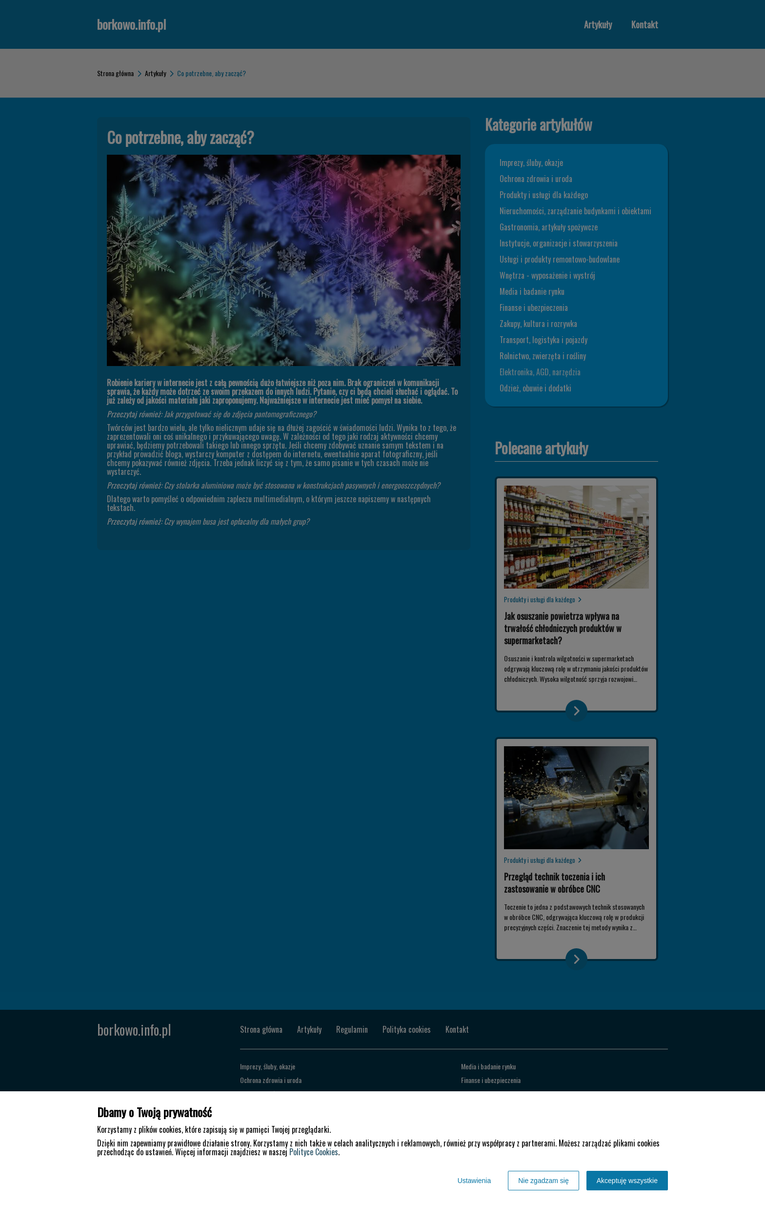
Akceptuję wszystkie (627, 1181)
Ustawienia (474, 1181)
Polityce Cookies (313, 1152)
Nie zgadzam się (543, 1181)
